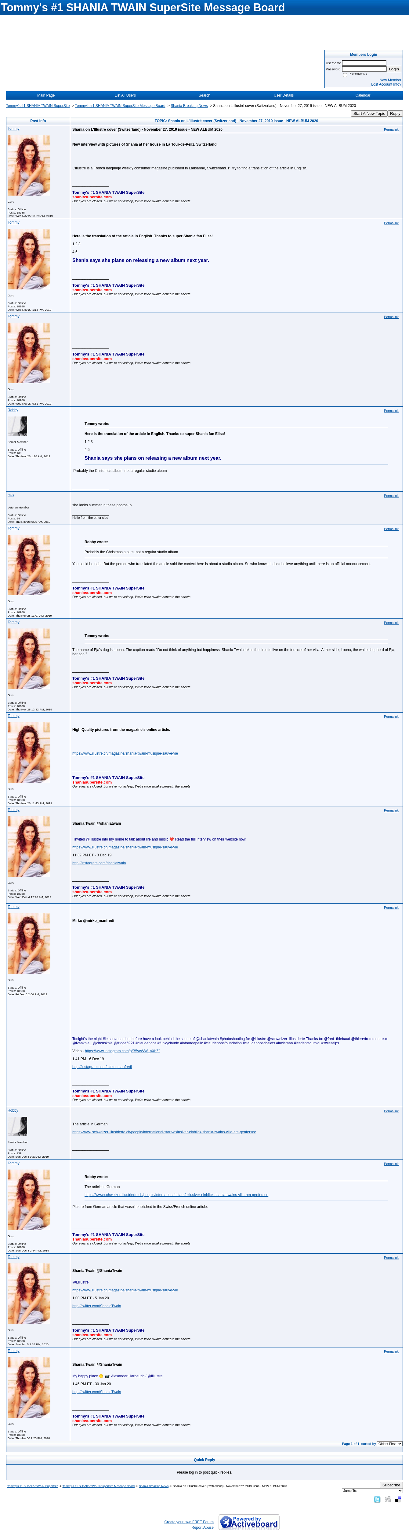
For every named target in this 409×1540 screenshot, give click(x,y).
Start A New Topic (369, 113)
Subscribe (391, 1485)
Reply (395, 113)
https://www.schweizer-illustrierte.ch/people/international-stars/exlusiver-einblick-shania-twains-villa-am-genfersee (164, 1132)
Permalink (391, 129)
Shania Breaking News (189, 106)
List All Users (125, 95)
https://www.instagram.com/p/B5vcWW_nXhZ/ (122, 1051)
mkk (11, 495)
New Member (390, 80)
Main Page (46, 95)
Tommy (14, 128)
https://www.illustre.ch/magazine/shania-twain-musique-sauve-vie (125, 753)
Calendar (363, 95)
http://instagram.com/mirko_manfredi (102, 1067)
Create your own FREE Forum (189, 1522)
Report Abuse (202, 1527)
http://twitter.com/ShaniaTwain (96, 1306)
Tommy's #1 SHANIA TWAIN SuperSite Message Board (120, 106)
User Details (284, 95)
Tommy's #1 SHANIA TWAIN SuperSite (38, 106)
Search (204, 95)
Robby (13, 410)
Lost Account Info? (386, 84)
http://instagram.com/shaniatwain (99, 863)
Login (394, 69)
